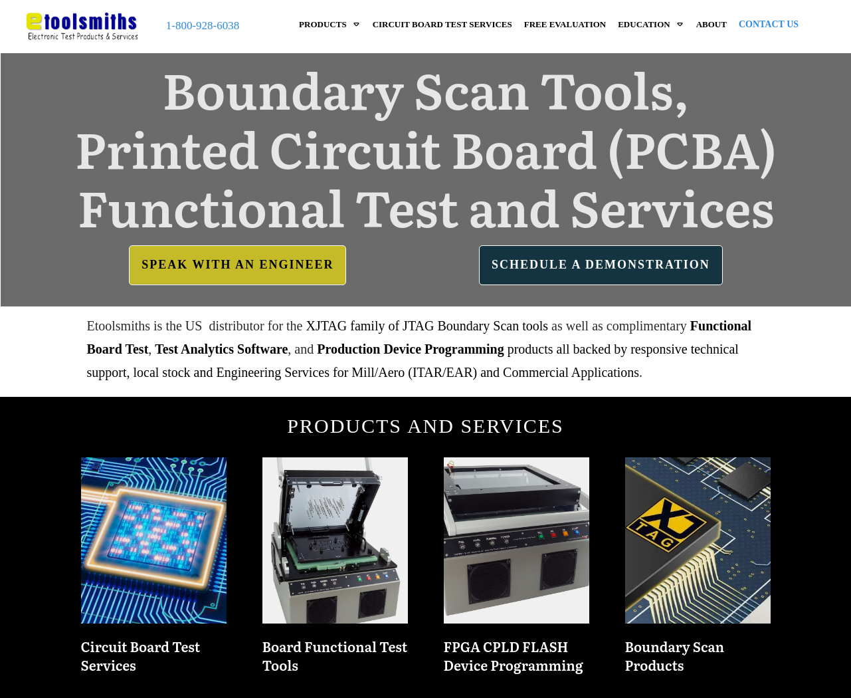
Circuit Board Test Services (154, 570)
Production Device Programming (410, 349)
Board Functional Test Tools (335, 570)
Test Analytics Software (221, 349)
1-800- (181, 25)
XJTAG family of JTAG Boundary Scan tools (427, 325)
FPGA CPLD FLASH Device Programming (516, 570)
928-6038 (217, 25)
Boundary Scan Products (698, 570)
